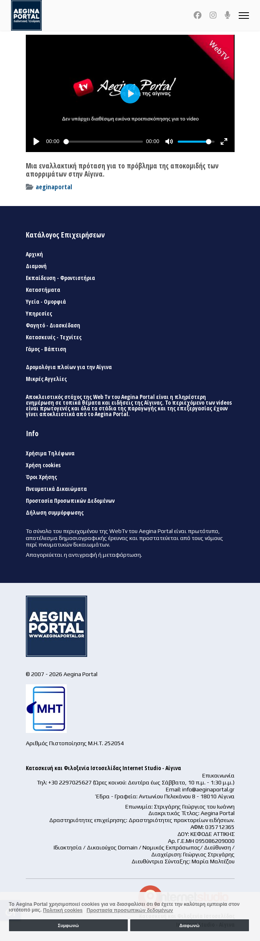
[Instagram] (213, 15)
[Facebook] (197, 15)
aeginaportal (54, 186)
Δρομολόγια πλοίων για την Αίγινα (69, 367)
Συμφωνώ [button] (68, 925)
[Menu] (244, 15)
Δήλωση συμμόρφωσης (55, 512)
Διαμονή (36, 266)
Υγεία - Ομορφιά (46, 302)
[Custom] (228, 15)
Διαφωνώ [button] (189, 925)
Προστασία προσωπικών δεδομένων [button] (129, 910)
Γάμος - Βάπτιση (46, 349)
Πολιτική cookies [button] (63, 910)
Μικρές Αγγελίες (46, 379)
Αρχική (34, 254)
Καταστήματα (43, 290)
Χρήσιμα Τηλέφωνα (50, 453)
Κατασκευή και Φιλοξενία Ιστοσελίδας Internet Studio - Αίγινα (103, 768)
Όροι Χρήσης (41, 477)
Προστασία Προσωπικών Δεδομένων (70, 501)
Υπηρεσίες (39, 313)
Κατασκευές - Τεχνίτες (53, 337)
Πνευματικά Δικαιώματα (56, 489)
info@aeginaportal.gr (208, 789)
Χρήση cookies (43, 465)
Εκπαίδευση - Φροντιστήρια (60, 278)
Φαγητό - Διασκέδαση (53, 325)
